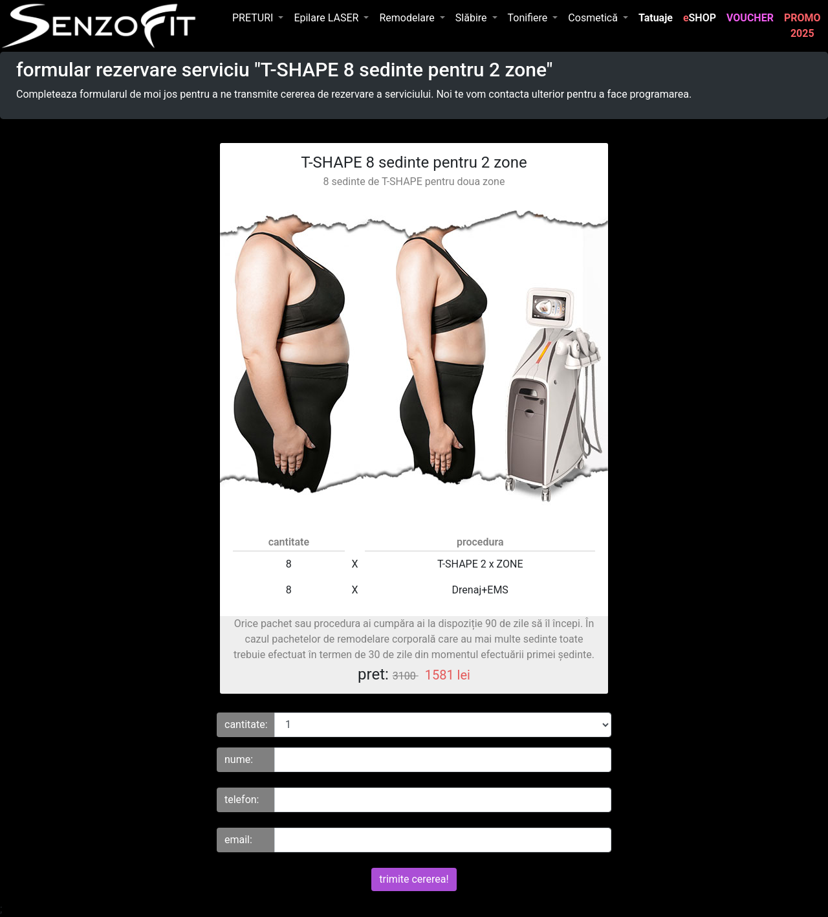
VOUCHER (752, 17)
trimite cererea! (413, 879)
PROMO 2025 (805, 25)
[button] (258, 18)
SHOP (699, 18)
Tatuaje (658, 17)
